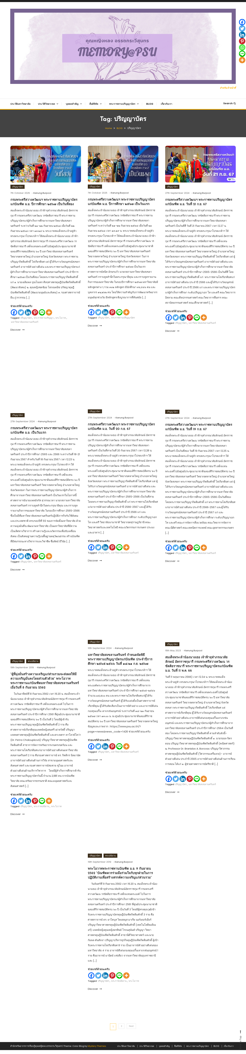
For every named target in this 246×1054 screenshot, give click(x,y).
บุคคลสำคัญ (72, 104)
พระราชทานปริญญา (43, 322)
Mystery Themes (97, 1050)
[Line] (42, 317)
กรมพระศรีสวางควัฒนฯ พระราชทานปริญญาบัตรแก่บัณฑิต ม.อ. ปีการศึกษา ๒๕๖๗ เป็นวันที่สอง (45, 204)
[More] (49, 317)
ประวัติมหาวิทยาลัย (20, 104)
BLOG (149, 104)
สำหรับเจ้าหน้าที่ (227, 88)
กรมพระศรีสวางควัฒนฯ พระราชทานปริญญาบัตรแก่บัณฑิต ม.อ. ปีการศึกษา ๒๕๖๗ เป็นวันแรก (121, 204)
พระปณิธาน (33, 693)
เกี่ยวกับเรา (166, 104)
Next (132, 1026)
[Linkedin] (28, 317)
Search (229, 103)
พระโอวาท (61, 322)
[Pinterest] (35, 317)
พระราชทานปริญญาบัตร (122, 104)
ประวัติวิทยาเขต (46, 104)
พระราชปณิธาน (41, 839)
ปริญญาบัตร (17, 186)
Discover (17, 334)
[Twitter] (21, 317)
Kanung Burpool (47, 193)
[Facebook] (14, 317)
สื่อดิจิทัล (93, 104)
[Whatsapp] (242, 47)
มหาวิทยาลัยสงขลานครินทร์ (24, 326)
